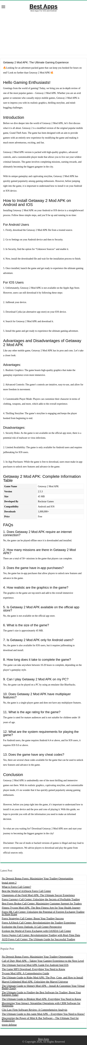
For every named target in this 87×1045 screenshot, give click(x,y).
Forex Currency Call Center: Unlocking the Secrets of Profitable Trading (41, 899)
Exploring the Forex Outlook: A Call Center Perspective (32, 926)
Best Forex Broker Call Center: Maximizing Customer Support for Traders (42, 903)
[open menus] (3, 7)
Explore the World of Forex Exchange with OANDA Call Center (36, 930)
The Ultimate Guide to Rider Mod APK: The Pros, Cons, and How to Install (42, 977)
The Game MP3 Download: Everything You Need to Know (33, 969)
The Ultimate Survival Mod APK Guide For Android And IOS (35, 964)
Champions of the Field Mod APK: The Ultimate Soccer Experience (38, 895)
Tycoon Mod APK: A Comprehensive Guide (25, 973)
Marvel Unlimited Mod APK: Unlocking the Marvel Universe (35, 981)
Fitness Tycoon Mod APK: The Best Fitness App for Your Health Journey (41, 907)
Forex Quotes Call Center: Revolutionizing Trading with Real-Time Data (41, 935)
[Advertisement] (43, 33)
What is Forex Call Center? (16, 886)
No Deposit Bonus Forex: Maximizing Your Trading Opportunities (37, 878)
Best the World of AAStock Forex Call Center (26, 891)
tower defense (9, 1024)
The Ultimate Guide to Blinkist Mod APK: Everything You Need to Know (41, 999)
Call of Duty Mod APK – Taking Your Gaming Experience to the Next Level (43, 960)
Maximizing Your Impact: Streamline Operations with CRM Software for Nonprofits (41, 1004)
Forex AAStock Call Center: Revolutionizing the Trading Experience (39, 922)
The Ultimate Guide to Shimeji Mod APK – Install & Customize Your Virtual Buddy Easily (43, 987)
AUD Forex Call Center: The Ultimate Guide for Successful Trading (38, 939)
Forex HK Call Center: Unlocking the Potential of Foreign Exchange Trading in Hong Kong (43, 913)
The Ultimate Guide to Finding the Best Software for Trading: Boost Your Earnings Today (41, 993)
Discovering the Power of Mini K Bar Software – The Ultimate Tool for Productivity (40, 1019)
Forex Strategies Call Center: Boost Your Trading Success (33, 918)
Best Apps (43, 6)
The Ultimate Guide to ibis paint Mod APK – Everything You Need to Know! (43, 1013)
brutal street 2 (9, 882)
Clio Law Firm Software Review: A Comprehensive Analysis (34, 1009)
